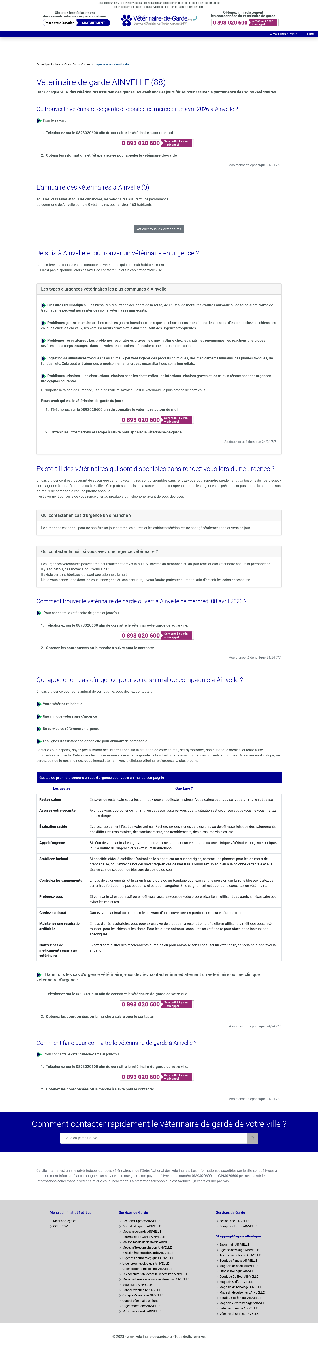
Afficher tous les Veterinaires (159, 229)
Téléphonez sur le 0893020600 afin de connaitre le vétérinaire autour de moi (109, 132)
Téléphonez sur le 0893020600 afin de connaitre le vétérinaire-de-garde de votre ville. (117, 625)
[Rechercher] (252, 1138)
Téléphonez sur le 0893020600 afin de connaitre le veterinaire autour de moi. (115, 409)
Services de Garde (133, 1212)
